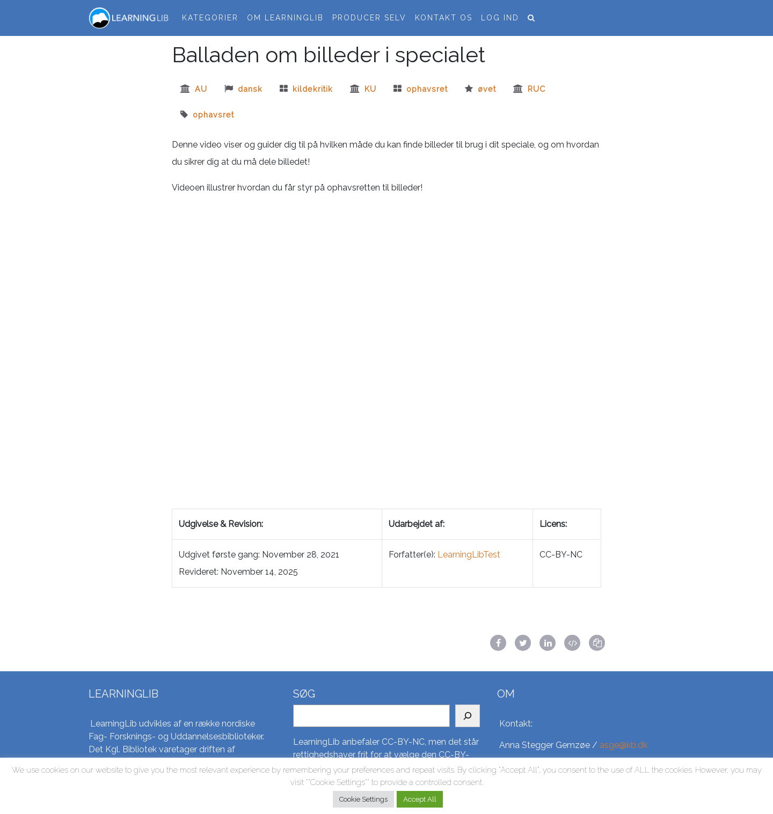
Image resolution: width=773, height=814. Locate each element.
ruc (536, 88)
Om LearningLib (285, 17)
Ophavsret (427, 88)
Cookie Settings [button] (363, 799)
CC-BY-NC (403, 742)
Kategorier (210, 17)
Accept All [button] (419, 799)
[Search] (467, 716)
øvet (487, 88)
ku (370, 88)
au (201, 88)
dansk (250, 88)
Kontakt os (443, 17)
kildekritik (313, 88)
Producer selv (369, 17)
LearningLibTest (468, 554)
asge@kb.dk (623, 745)
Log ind (500, 17)
